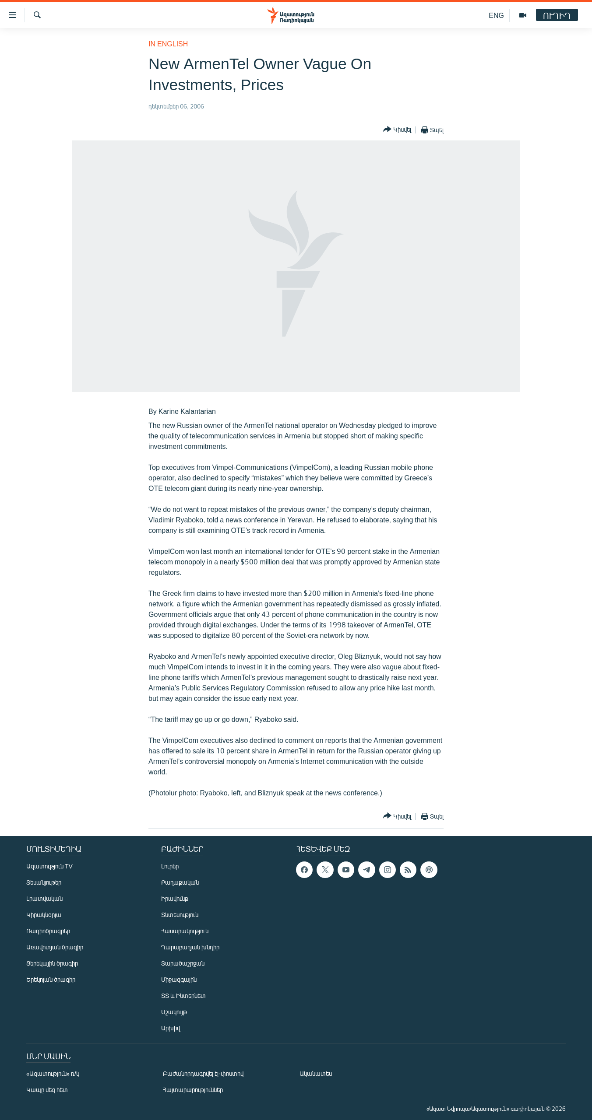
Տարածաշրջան (182, 963)
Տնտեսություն (179, 914)
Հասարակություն (184, 930)
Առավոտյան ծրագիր (54, 947)
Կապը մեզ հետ (47, 1089)
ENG (496, 15)
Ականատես (316, 1073)
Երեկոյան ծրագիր (50, 979)
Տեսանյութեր (43, 882)
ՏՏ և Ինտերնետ (183, 995)
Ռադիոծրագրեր (48, 930)
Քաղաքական (180, 882)
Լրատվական (44, 898)
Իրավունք (174, 898)
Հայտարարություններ (193, 1089)
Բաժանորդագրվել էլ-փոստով (203, 1073)
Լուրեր (170, 866)
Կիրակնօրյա (43, 914)
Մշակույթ (174, 1011)
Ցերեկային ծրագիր (52, 963)
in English (168, 43)
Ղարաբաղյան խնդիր (190, 947)
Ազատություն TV (49, 866)
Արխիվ (170, 1028)
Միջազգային (179, 979)
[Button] (397, 129)
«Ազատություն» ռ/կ (52, 1073)
